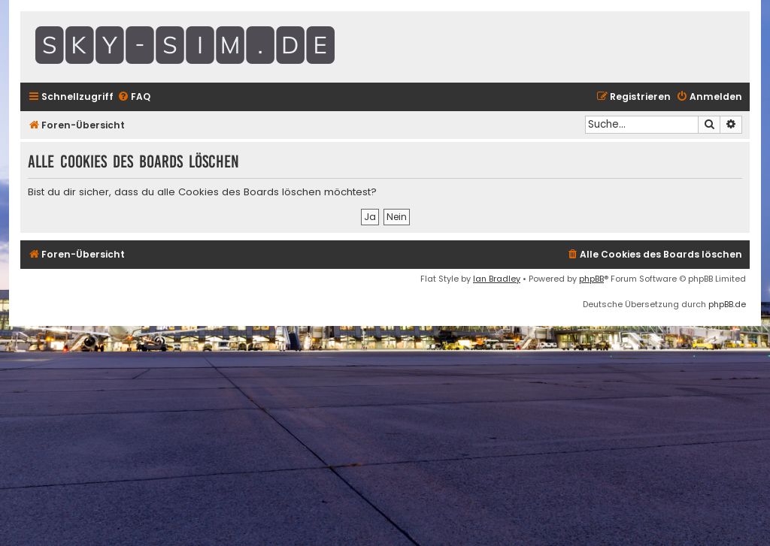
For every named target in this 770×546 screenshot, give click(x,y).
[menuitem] (133, 97)
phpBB (591, 279)
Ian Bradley (496, 279)
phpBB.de (727, 304)
